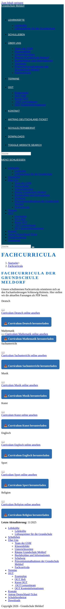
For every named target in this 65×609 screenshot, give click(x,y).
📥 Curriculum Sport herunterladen (25, 485)
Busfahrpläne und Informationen (32, 195)
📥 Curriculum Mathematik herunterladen (29, 338)
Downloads (14, 240)
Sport (4, 462)
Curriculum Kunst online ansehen (19, 415)
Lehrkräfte (13, 168)
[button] (32, 301)
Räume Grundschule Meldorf (30, 192)
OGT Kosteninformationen (29, 228)
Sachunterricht (9, 343)
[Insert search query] (16, 153)
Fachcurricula (22, 207)
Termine (12, 210)
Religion (6, 492)
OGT (11, 213)
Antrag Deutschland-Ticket (22, 234)
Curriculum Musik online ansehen (19, 385)
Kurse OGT (21, 222)
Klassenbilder (22, 186)
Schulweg (20, 198)
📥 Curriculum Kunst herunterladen (25, 425)
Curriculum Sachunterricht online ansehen (24, 355)
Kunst (4, 403)
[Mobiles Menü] (13, 159)
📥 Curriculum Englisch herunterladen (26, 455)
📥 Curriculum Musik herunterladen (25, 395)
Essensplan (21, 216)
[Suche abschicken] (33, 247)
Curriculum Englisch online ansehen (20, 444)
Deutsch (5, 301)
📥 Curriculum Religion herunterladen (26, 515)
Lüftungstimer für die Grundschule (33, 174)
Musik (4, 373)
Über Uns (13, 180)
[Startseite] (13, 263)
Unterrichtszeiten (24, 189)
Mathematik (7, 330)
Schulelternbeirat (17, 237)
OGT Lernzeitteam (25, 225)
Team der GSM (23, 183)
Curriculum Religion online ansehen (20, 504)
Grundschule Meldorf (12, 5)
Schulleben (14, 177)
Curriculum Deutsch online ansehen (20, 312)
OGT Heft (20, 219)
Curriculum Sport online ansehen (19, 474)
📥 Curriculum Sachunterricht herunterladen (30, 366)
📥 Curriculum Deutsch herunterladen (26, 323)
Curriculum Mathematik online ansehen (26, 334)
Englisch (6, 433)
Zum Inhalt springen (12, 2)
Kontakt (12, 231)
